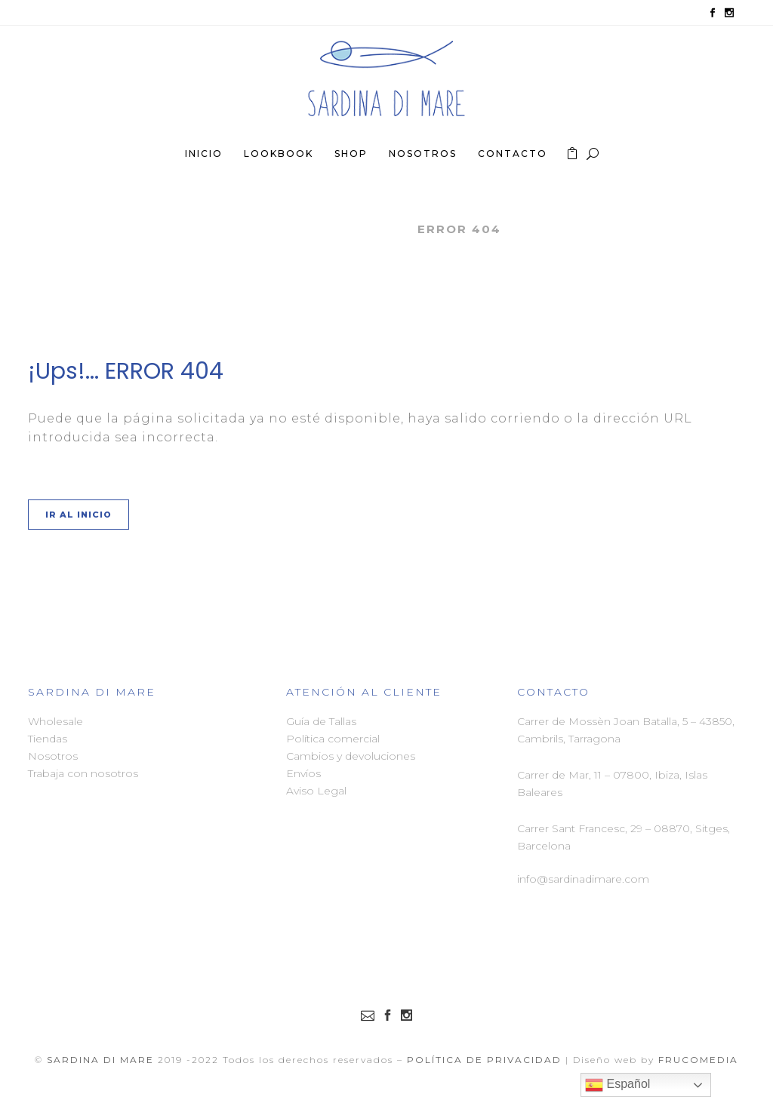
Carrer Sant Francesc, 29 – (585, 828)
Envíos (303, 773)
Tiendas (47, 738)
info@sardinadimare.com (583, 879)
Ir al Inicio (78, 514)
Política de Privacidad (484, 1059)
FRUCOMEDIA (698, 1059)
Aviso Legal (316, 790)
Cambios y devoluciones (350, 756)
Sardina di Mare (337, 229)
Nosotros (53, 756)
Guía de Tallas (321, 721)
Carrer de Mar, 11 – (565, 775)
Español (617, 1085)
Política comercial (333, 738)
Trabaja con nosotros (83, 773)
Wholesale (55, 721)
